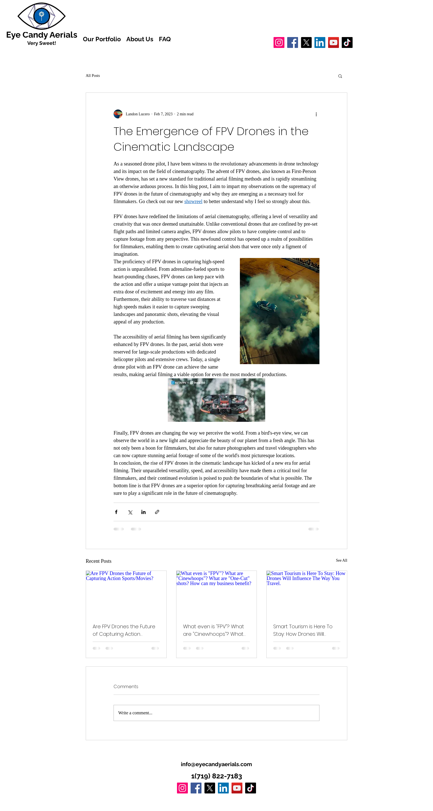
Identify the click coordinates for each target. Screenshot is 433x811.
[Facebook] (292, 42)
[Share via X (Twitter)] (129, 512)
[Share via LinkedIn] (143, 512)
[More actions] (316, 114)
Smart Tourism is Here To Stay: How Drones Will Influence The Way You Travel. (303, 630)
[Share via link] (157, 512)
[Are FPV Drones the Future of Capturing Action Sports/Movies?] (126, 593)
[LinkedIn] (319, 42)
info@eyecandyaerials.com (216, 764)
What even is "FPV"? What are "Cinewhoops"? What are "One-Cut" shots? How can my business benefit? (214, 630)
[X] (306, 42)
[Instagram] (279, 42)
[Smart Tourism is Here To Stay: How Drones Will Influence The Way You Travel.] (307, 593)
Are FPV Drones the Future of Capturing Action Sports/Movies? (124, 630)
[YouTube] (333, 42)
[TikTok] (347, 42)
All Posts (93, 76)
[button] (340, 76)
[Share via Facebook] (116, 512)
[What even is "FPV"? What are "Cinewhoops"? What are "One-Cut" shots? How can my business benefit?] (216, 593)
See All (341, 560)
